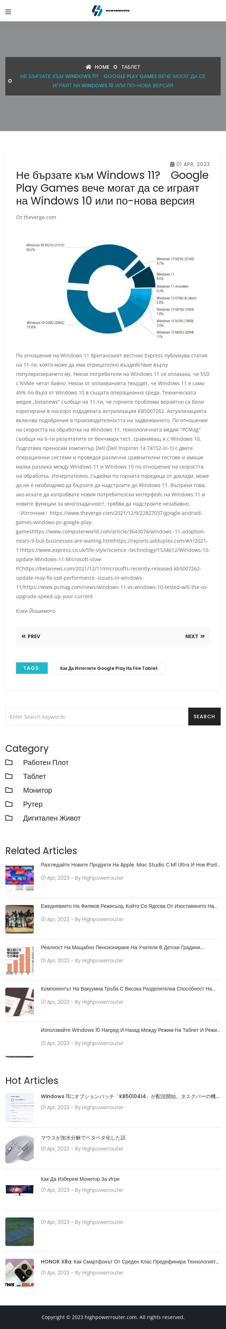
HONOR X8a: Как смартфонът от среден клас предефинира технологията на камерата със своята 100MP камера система (130, 1262)
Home (97, 67)
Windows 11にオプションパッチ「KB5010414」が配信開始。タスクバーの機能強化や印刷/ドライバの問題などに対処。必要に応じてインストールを (131, 1097)
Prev (30, 636)
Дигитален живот (52, 818)
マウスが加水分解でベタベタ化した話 (83, 1137)
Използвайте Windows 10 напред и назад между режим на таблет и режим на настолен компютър (130, 1030)
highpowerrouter (102, 877)
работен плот (46, 762)
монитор (37, 790)
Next (195, 636)
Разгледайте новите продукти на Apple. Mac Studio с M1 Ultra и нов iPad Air (129, 865)
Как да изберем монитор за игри (80, 1179)
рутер (33, 804)
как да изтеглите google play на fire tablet (109, 668)
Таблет (131, 67)
